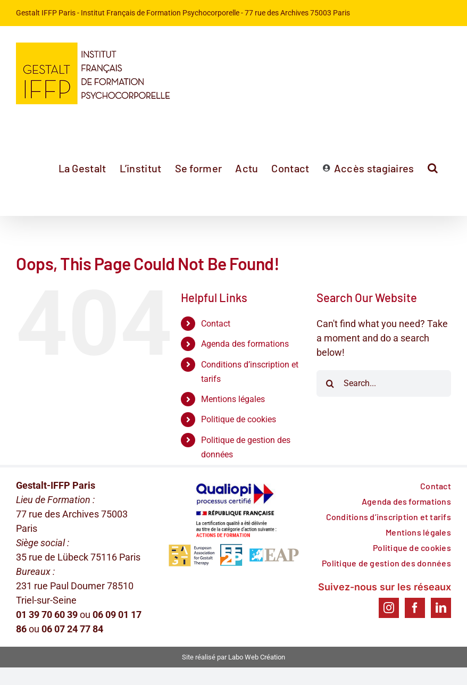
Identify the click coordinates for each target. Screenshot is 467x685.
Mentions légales (233, 399)
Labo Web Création (256, 657)
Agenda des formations (245, 344)
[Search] (329, 383)
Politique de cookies (238, 419)
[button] (433, 168)
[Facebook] (415, 608)
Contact (215, 324)
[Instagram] (389, 608)
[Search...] (383, 383)
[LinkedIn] (441, 608)
